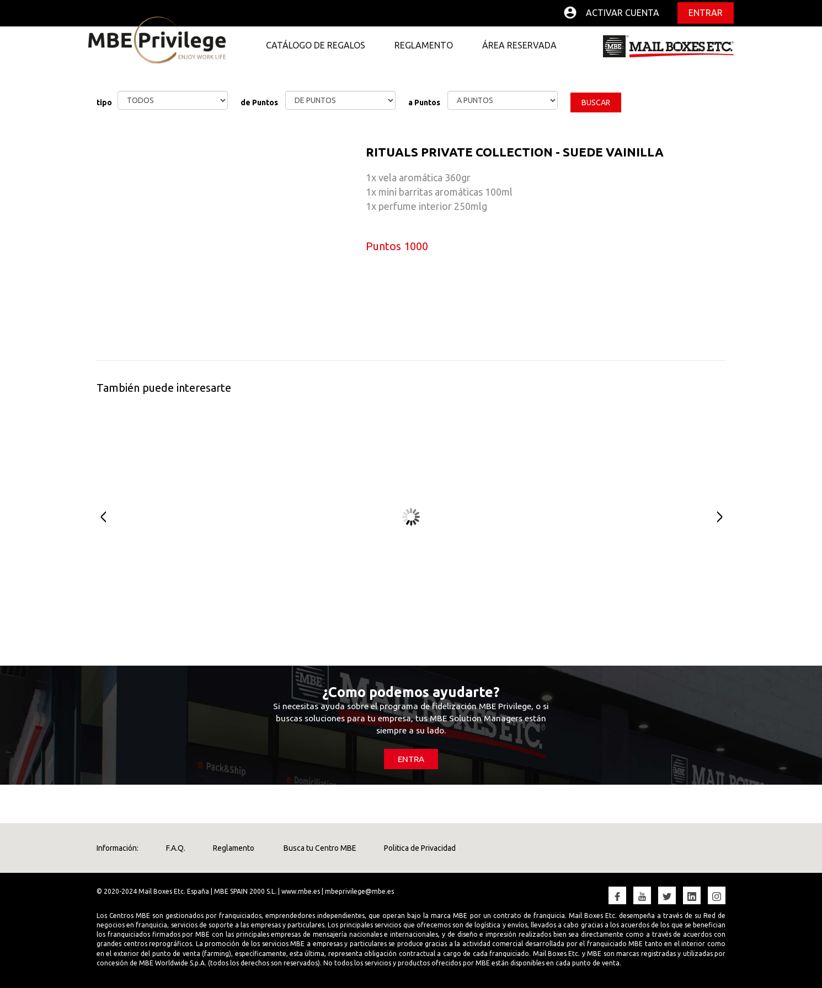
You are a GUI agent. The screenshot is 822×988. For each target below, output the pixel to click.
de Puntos (259, 102)
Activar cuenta (622, 13)
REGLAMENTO (423, 45)
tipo (104, 102)
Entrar (705, 13)
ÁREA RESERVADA (519, 45)
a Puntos (424, 102)
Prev (98, 517)
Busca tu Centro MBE (319, 848)
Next (724, 517)
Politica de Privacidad (420, 848)
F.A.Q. (175, 848)
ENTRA (411, 759)
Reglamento (233, 848)
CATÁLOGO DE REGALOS (315, 45)
